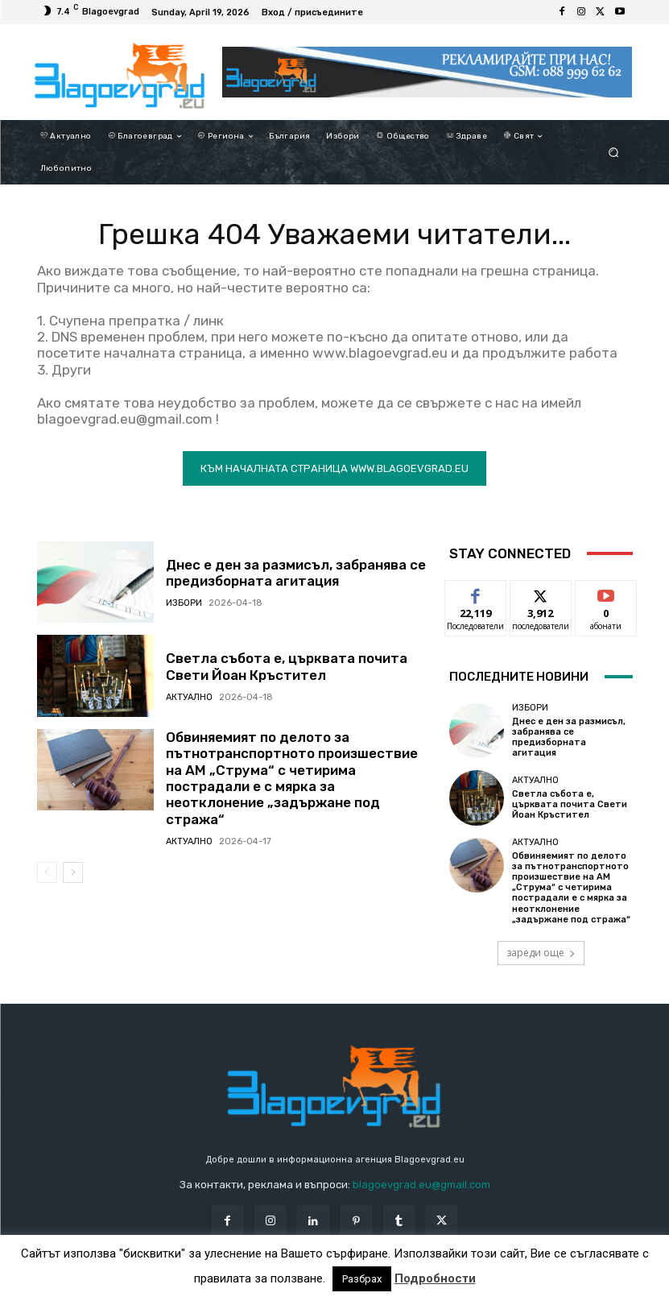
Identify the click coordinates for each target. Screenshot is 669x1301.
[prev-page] (47, 872)
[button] (613, 152)
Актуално (189, 697)
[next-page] (73, 872)
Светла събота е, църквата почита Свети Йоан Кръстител (286, 666)
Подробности (435, 1278)
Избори (184, 603)
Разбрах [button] (362, 1279)
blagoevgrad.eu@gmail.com (421, 1185)
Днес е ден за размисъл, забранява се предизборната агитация (296, 573)
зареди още (541, 952)
